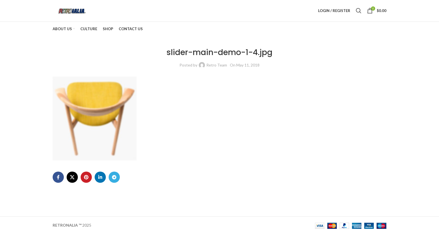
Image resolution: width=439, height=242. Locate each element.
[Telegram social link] (114, 185)
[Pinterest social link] (86, 185)
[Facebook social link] (58, 185)
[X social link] (72, 185)
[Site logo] (79, 14)
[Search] (358, 14)
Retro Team (216, 72)
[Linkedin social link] (100, 185)
